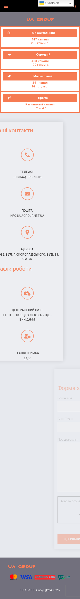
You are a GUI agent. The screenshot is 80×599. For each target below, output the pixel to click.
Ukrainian (49, 3)
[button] (40, 98)
